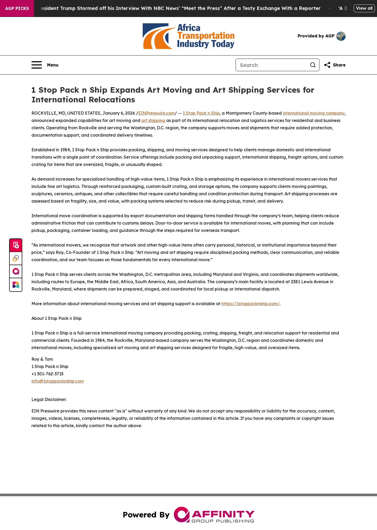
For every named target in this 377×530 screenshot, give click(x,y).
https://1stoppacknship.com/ (250, 303)
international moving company (314, 113)
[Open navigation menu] (44, 65)
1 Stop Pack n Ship (201, 113)
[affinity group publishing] (16, 271)
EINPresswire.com (156, 113)
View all (364, 8)
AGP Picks (17, 8)
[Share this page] (335, 65)
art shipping (153, 120)
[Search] (271, 65)
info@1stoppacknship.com (57, 381)
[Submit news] (16, 245)
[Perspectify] (16, 258)
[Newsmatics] (16, 284)
